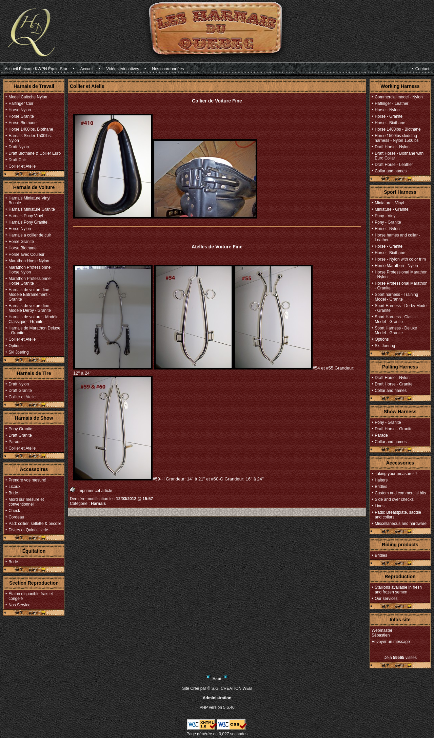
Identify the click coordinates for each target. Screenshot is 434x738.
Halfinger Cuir (20, 103)
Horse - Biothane (390, 122)
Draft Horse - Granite (393, 384)
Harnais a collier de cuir (29, 235)
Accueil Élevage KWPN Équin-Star (36, 69)
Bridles (381, 486)
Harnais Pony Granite (27, 222)
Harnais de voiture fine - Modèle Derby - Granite (30, 308)
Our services (386, 598)
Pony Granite (20, 429)
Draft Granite (20, 390)
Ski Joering (18, 352)
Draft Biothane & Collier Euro (34, 153)
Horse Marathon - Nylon (396, 265)
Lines (379, 506)
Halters (381, 480)
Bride (13, 493)
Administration (217, 698)
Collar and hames (391, 171)
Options (15, 345)
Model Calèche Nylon (27, 97)
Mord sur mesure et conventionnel (26, 502)
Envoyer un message (391, 641)
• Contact (420, 69)
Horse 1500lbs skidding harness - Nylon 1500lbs (396, 138)
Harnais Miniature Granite (31, 209)
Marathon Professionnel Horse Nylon (30, 270)
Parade (15, 441)
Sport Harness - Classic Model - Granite (396, 319)
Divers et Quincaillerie (28, 530)
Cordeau (16, 517)
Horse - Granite (388, 116)
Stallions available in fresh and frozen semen (398, 589)
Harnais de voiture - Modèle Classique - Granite (33, 319)
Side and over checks (394, 499)
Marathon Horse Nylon (28, 261)
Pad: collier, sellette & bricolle (34, 523)
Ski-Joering (385, 345)
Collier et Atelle (22, 166)
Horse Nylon (19, 110)
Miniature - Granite (391, 209)
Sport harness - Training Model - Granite (396, 297)
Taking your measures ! (396, 473)
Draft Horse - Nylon (392, 147)
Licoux (14, 486)
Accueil (87, 69)
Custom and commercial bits (400, 493)
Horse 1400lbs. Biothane (30, 129)
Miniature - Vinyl (389, 203)
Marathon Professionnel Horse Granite (30, 281)
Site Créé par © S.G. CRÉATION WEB (217, 688)
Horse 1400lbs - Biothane (397, 129)
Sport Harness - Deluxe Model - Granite (396, 330)
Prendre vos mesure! (27, 480)
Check (14, 510)
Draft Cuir (17, 159)
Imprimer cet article (91, 490)
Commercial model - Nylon (398, 97)
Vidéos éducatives (122, 69)
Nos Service (19, 605)
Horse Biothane (22, 122)
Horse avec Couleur (26, 254)
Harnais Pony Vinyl (25, 215)
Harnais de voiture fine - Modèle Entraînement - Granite (30, 294)
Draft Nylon (18, 147)
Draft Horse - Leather (394, 164)
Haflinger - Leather (391, 103)
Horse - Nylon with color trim (400, 259)
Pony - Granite (388, 222)
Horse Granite (21, 116)
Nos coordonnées (168, 69)
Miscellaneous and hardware (401, 523)
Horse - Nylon (387, 110)
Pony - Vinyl (385, 215)
